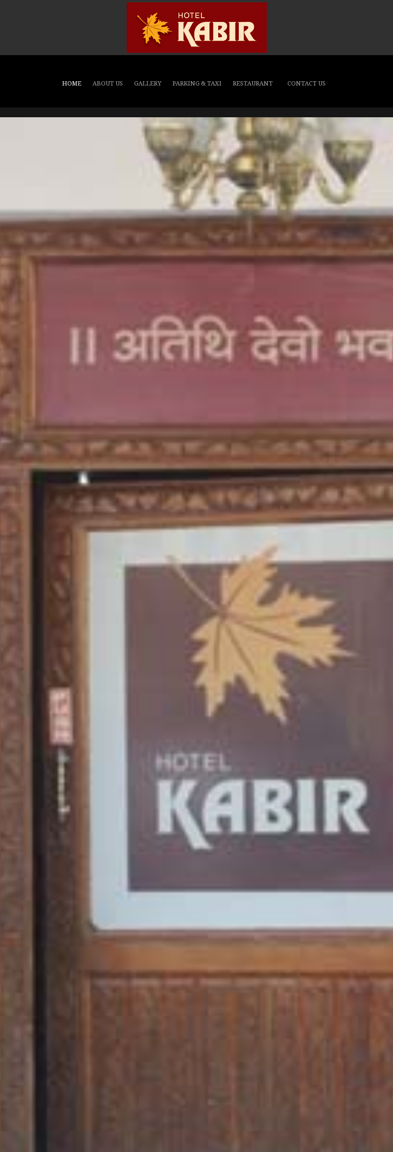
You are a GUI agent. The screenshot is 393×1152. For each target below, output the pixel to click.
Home (71, 83)
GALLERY (147, 83)
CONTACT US (306, 83)
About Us (108, 83)
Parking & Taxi (197, 83)
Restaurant (253, 83)
